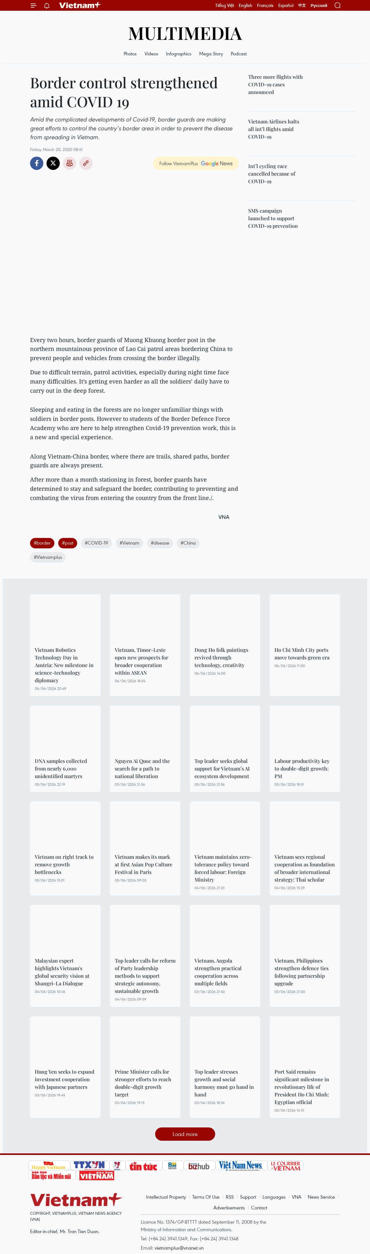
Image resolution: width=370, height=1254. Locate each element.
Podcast (239, 53)
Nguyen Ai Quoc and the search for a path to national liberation (142, 768)
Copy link (86, 163)
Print (69, 163)
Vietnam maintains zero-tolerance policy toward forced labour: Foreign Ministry (223, 868)
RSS (230, 1197)
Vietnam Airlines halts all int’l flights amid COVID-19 (273, 129)
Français (265, 5)
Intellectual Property (166, 1197)
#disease (160, 543)
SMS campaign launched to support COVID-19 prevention (273, 218)
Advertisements (229, 1207)
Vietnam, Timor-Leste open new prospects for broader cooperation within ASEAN (141, 661)
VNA (296, 1197)
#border (42, 543)
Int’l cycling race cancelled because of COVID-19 (271, 173)
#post (67, 543)
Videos (151, 53)
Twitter (53, 163)
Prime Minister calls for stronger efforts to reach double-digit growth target (143, 1083)
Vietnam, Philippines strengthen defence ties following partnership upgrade (301, 972)
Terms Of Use (205, 1197)
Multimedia (185, 32)
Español (285, 5)
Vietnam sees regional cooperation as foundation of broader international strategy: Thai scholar (304, 868)
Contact (259, 1207)
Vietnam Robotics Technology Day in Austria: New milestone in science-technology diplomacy (64, 664)
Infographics (178, 53)
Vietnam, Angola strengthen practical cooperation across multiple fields (218, 972)
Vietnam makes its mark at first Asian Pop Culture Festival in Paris (143, 864)
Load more (185, 1134)
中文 (302, 5)
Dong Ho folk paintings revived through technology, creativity (221, 657)
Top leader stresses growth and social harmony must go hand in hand (224, 1083)
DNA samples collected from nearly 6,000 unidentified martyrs (61, 768)
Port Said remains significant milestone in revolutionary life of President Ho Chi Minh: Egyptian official (301, 1086)
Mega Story (211, 53)
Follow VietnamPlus (178, 163)
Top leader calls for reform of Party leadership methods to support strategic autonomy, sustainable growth (145, 975)
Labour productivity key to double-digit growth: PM (302, 768)
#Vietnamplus (48, 557)
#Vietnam (129, 543)
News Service (321, 1197)
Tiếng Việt (224, 5)
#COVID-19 (96, 543)
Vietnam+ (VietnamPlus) (80, 5)
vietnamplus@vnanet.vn (179, 1248)
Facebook (36, 163)
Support (248, 1197)
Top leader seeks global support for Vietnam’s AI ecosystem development (222, 768)
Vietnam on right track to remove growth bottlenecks (64, 864)
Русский (319, 5)
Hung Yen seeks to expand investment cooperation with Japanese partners (64, 1079)
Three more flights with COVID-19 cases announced (275, 84)
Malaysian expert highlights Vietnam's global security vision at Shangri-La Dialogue (62, 972)
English (245, 5)
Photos (130, 53)
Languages (274, 1197)
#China (188, 543)
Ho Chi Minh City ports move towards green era (302, 653)
